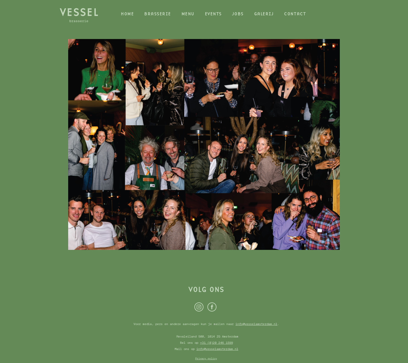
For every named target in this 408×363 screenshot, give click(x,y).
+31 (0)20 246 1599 (216, 343)
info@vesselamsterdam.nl (256, 324)
